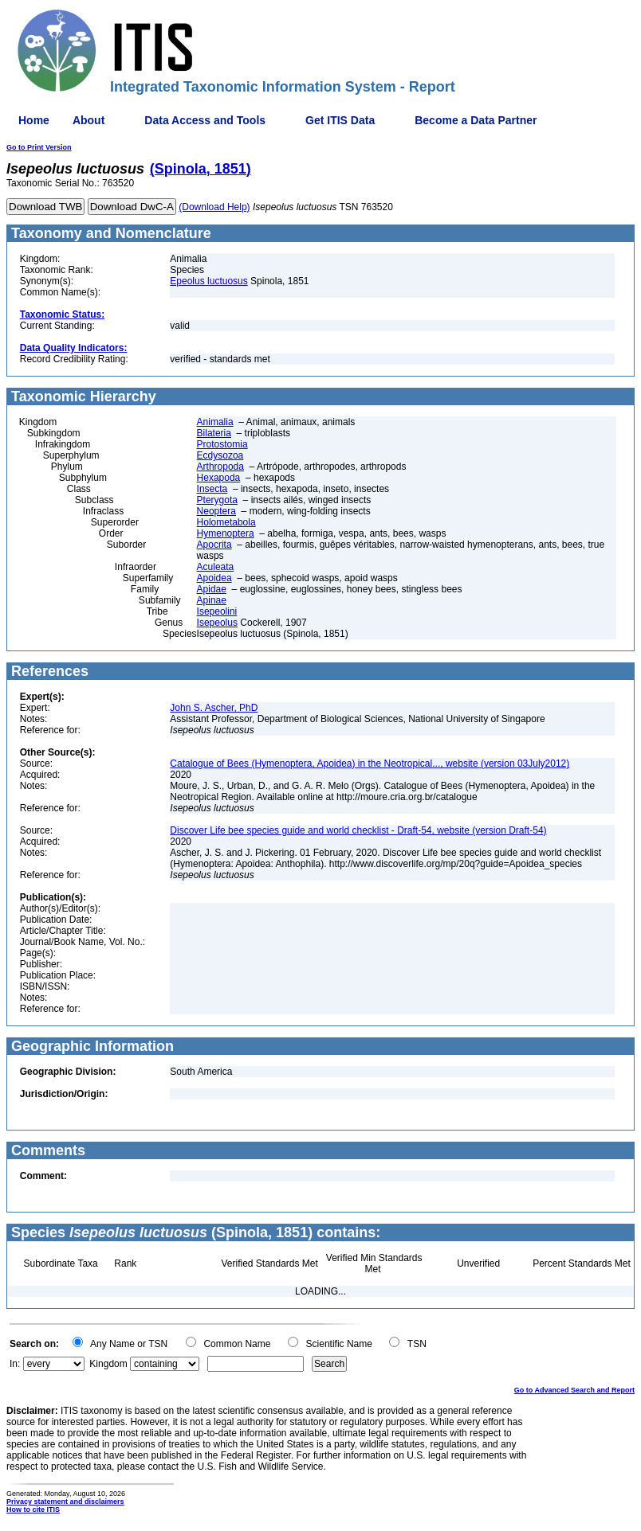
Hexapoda (219, 477)
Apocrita (214, 544)
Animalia (215, 422)
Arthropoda (220, 466)
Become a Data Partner (476, 120)
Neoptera (216, 511)
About (88, 120)
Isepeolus (217, 622)
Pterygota (217, 500)
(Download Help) (214, 207)
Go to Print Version (39, 147)
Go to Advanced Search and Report (574, 1390)
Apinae (211, 600)
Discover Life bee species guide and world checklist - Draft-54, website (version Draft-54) (358, 830)
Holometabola (226, 522)
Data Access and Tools (204, 120)
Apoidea (214, 578)
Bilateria (214, 433)
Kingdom (108, 1363)
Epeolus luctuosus (208, 281)
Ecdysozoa (220, 455)
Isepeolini (217, 611)
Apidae (211, 589)
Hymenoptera (225, 533)
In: (15, 1363)
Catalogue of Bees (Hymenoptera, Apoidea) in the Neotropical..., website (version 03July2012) (369, 763)
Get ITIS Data (340, 120)
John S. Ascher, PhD (214, 707)
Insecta (212, 488)
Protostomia (222, 444)
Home (33, 120)
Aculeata (215, 566)
